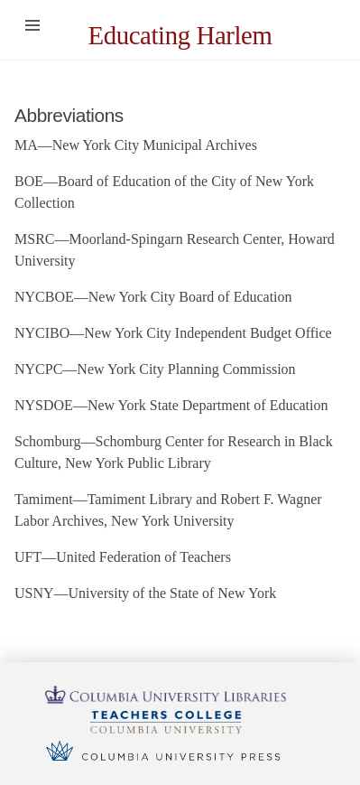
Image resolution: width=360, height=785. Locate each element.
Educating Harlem (180, 35)
